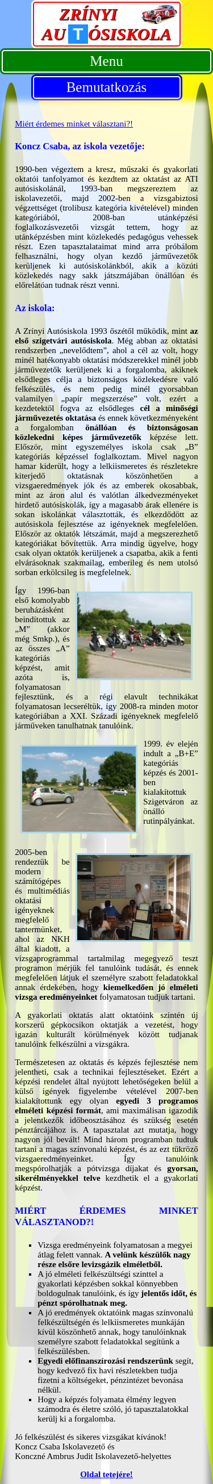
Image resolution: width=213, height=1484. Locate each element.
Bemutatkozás (106, 87)
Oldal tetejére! (106, 1474)
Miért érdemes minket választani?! (74, 123)
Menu (106, 61)
